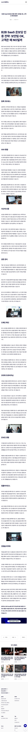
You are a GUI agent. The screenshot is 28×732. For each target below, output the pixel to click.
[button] (26, 2)
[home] (5, 2)
